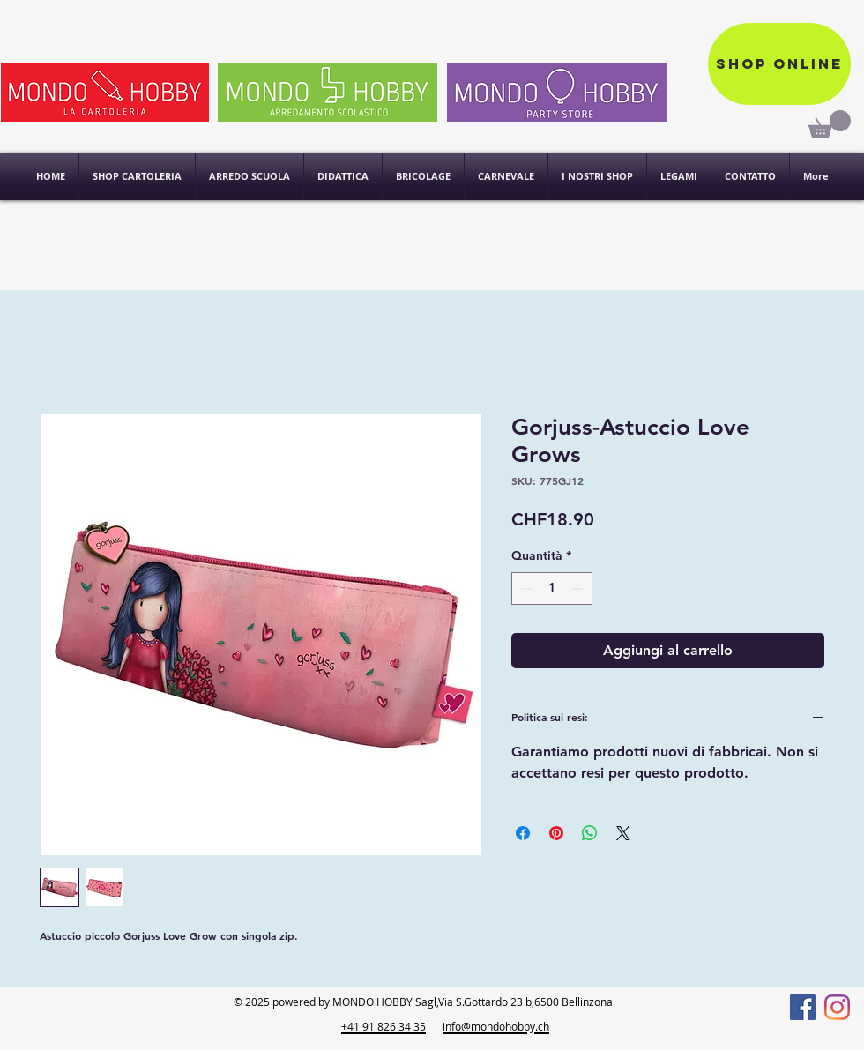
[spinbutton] (552, 588)
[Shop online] (779, 64)
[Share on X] (623, 833)
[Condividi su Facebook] (522, 833)
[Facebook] (803, 1007)
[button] (597, 176)
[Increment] (579, 588)
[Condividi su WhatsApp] (589, 833)
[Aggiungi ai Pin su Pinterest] (556, 833)
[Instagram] (837, 1007)
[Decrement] (525, 588)
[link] (829, 124)
